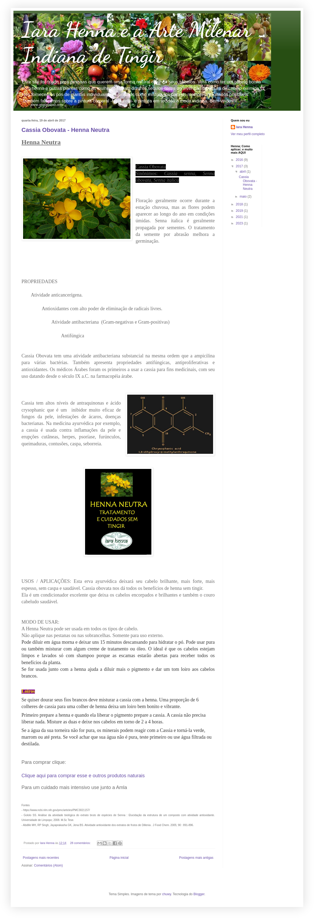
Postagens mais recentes (41, 858)
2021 (240, 217)
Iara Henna (244, 127)
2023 (240, 223)
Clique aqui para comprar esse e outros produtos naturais (83, 775)
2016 (240, 160)
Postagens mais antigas (196, 858)
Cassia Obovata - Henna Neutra (65, 130)
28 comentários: (81, 843)
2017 (240, 166)
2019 (240, 211)
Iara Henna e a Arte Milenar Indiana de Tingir (136, 42)
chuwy (166, 894)
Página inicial (119, 858)
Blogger (199, 894)
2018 (240, 204)
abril (243, 171)
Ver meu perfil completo (248, 134)
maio (243, 196)
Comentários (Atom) (48, 865)
